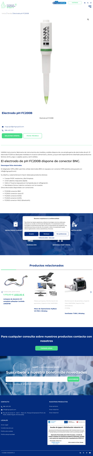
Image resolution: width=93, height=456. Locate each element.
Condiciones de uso (7, 428)
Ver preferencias (61, 234)
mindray (67, 308)
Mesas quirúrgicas (40, 301)
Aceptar (31, 234)
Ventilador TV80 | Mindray (75, 313)
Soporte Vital (80, 303)
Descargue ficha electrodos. (11, 165)
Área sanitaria (53, 406)
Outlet (5, 291)
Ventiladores (69, 305)
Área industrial (53, 409)
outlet (9, 291)
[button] (88, 19)
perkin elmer (16, 291)
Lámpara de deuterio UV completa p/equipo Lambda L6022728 (13, 301)
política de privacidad (22, 384)
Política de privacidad (8, 434)
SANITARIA (54, 303)
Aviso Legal (51, 237)
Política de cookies (43, 237)
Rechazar (46, 234)
